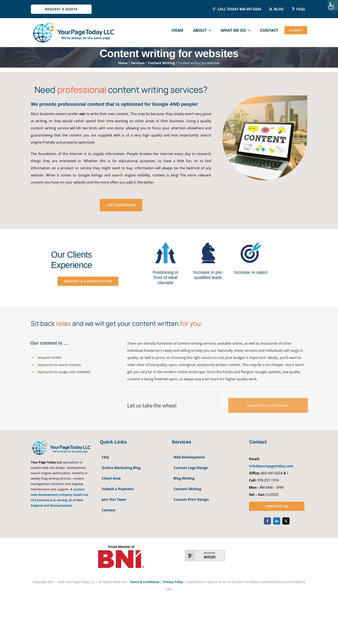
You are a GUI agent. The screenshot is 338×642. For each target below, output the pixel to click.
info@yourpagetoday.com (271, 466)
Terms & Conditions (144, 582)
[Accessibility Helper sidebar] (333, 5)
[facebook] (267, 521)
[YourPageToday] (73, 22)
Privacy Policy (173, 582)
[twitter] (285, 521)
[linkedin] (276, 521)
